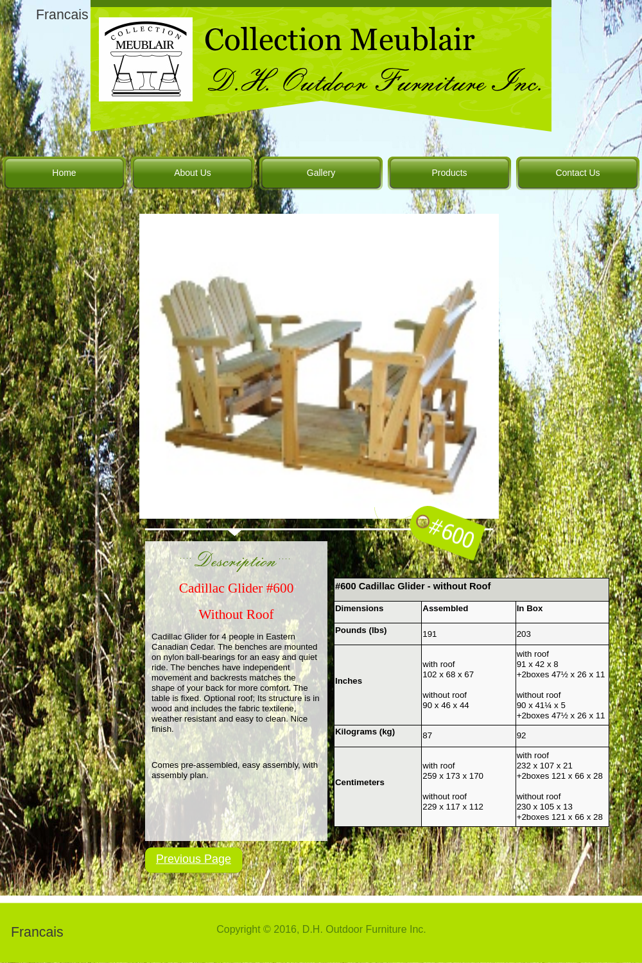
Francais (62, 14)
